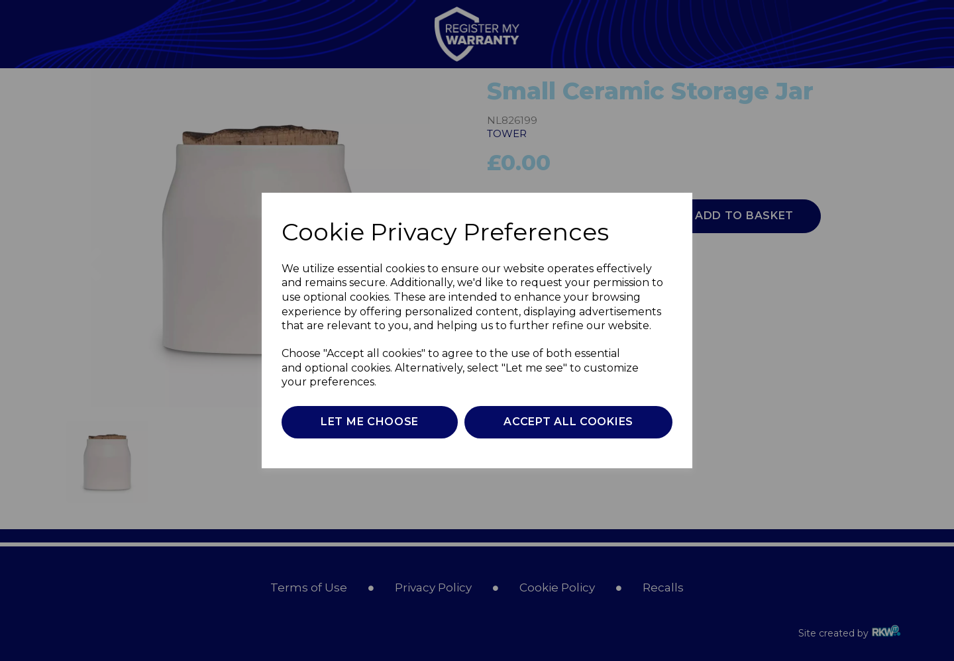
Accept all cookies (568, 421)
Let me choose (370, 421)
